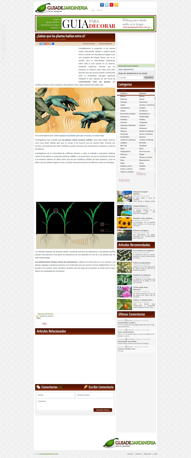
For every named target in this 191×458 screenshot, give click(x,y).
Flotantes (123, 119)
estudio (93, 153)
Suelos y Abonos (126, 169)
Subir (155, 454)
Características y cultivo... (127, 323)
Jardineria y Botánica (46, 316)
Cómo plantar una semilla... (127, 341)
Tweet (39, 318)
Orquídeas (143, 146)
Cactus (141, 99)
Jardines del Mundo (146, 140)
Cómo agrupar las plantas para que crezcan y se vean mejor (79, 136)
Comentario (75, 403)
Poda (122, 160)
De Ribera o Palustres (143, 112)
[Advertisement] (56, 64)
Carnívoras (143, 102)
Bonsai (123, 96)
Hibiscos (123, 131)
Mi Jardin (142, 143)
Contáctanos (54, 28)
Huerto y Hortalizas (146, 134)
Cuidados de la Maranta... (142, 275)
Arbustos (142, 90)
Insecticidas (124, 137)
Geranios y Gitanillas (127, 125)
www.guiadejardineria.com (48, 454)
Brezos (141, 96)
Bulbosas (123, 99)
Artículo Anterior (89, 44)
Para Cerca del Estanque (144, 153)
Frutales (142, 119)
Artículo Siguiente (105, 44)
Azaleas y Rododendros (125, 94)
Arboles (123, 90)
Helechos (123, 128)
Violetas (142, 169)
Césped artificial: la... (140, 206)
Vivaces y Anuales (127, 172)
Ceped (122, 105)
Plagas (141, 154)
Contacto (138, 454)
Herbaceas (143, 128)
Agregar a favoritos (52, 22)
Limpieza (123, 143)
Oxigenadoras (125, 151)
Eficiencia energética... (141, 231)
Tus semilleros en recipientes (143, 250)
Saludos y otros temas (126, 167)
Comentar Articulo (102, 410)
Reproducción (144, 160)
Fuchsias (123, 122)
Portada (56, 19)
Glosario (142, 125)
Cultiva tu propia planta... (142, 263)
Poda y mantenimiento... (126, 332)
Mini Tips (123, 146)
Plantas (123, 157)
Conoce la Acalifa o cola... (127, 349)
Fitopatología (144, 117)
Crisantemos (125, 108)
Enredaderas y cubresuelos (144, 115)
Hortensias (124, 134)
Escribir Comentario (101, 387)
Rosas (141, 163)
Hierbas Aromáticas (146, 131)
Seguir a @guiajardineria (126, 69)
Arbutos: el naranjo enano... (143, 300)
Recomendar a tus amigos (50, 25)
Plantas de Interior (146, 157)
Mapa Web (147, 454)
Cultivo (123, 111)
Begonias (142, 93)
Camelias (123, 102)
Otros (122, 149)
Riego (122, 163)
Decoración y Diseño (127, 114)
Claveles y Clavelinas (147, 105)
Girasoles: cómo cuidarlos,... (143, 218)
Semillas (142, 166)
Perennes (123, 154)
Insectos (142, 137)
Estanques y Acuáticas (124, 118)
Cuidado (142, 108)
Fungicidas (143, 122)
